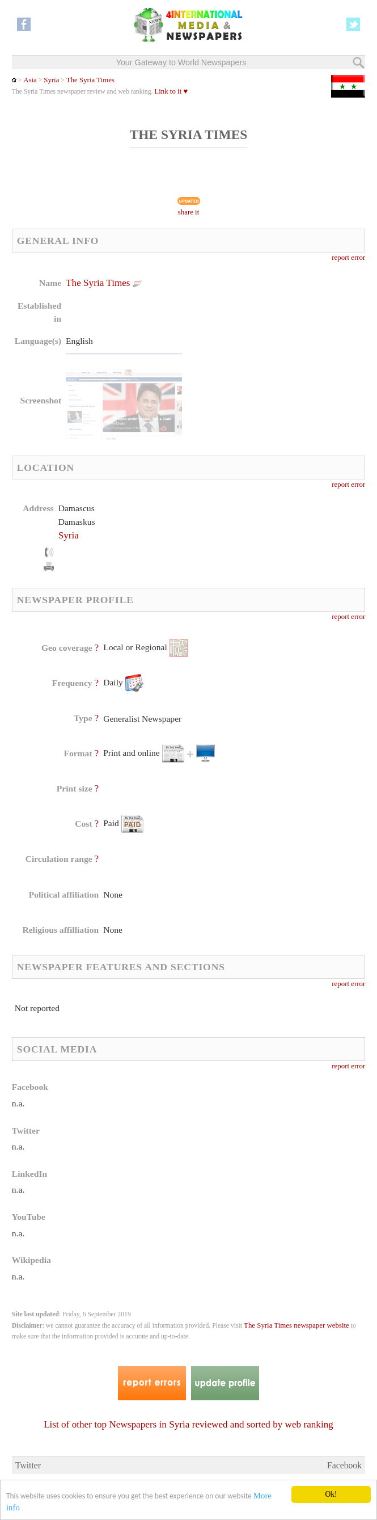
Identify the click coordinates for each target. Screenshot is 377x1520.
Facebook (344, 1465)
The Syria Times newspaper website (296, 1325)
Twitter (28, 1465)
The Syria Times (90, 80)
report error (348, 258)
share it (189, 212)
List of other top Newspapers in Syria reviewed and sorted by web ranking (188, 1424)
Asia (30, 80)
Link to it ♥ (171, 91)
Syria (51, 80)
